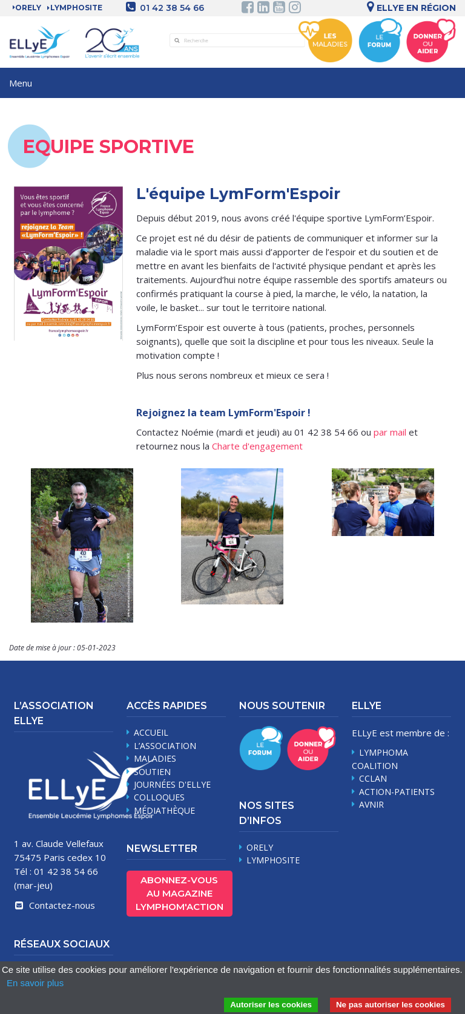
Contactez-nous (54, 905)
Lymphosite (273, 860)
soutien (152, 771)
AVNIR (371, 804)
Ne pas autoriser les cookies (390, 1004)
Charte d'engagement (257, 446)
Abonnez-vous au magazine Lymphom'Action (179, 893)
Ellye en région (409, 7)
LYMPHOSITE (76, 7)
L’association (165, 745)
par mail (390, 432)
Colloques (159, 797)
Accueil (151, 732)
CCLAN (373, 778)
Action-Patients (397, 791)
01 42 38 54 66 (172, 7)
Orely (28, 7)
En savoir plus (35, 983)
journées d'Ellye (172, 784)
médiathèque (164, 810)
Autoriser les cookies (271, 1004)
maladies (155, 758)
